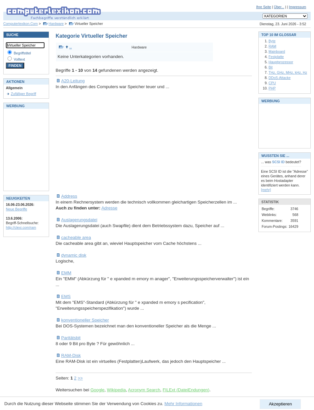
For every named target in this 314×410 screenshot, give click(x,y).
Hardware (56, 24)
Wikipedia (116, 389)
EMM (66, 272)
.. (68, 47)
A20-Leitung (73, 80)
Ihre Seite (263, 7)
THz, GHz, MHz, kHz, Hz (288, 72)
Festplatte (276, 57)
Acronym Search (144, 389)
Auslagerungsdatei (79, 219)
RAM (272, 46)
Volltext (19, 59)
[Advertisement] (153, 141)
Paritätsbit (70, 337)
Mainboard (277, 51)
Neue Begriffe (16, 209)
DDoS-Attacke (280, 78)
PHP (272, 88)
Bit (270, 67)
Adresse (109, 207)
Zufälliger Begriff (23, 94)
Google (97, 389)
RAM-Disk (71, 355)
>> (80, 378)
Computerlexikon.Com (20, 24)
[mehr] (266, 190)
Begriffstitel (22, 53)
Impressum (297, 7)
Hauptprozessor (281, 62)
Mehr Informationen (183, 403)
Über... (279, 7)
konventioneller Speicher (85, 320)
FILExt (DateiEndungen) (186, 389)
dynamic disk (73, 255)
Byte (272, 41)
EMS (66, 296)
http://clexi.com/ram (21, 227)
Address (69, 196)
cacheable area (76, 237)
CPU (272, 83)
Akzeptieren (280, 403)
